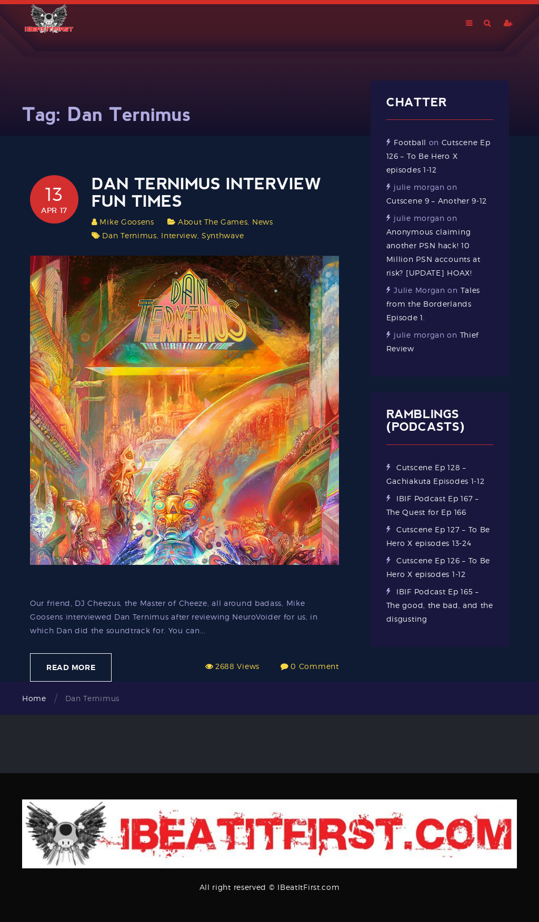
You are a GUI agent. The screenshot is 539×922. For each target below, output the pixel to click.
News (262, 221)
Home (34, 698)
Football (410, 142)
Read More (70, 667)
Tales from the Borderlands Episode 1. (433, 304)
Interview (179, 235)
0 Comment (314, 666)
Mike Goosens (126, 221)
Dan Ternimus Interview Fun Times (206, 192)
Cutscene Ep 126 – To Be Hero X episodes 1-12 (438, 156)
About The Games (213, 221)
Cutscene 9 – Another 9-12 (436, 200)
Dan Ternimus (129, 235)
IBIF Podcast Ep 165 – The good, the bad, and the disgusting (439, 605)
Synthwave (223, 235)
